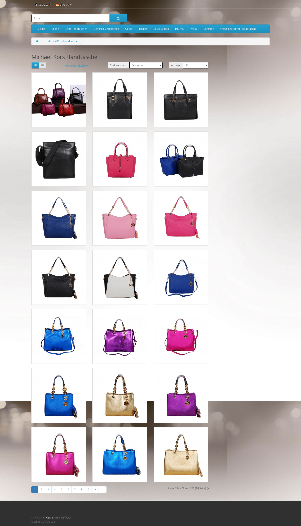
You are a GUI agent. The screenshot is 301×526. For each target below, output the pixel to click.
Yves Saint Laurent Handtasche (238, 29)
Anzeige (176, 65)
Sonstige (209, 29)
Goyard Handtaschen (106, 29)
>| (102, 489)
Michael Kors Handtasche (63, 41)
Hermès (142, 29)
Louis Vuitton (161, 29)
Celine (41, 29)
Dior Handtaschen (76, 29)
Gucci (128, 29)
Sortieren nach (118, 65)
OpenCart (52, 517)
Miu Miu (179, 29)
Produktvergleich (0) (76, 65)
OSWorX (66, 517)
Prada (194, 29)
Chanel (55, 29)
